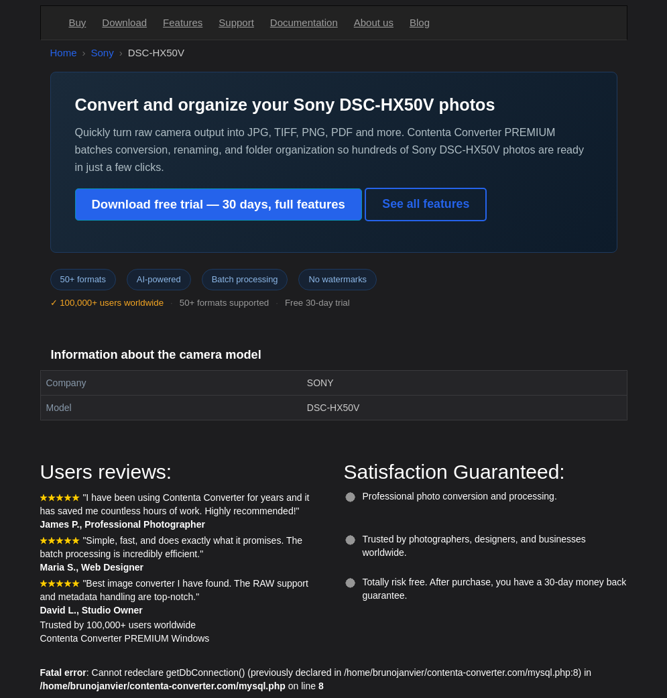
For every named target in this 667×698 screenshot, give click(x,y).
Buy (77, 22)
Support (236, 22)
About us (373, 22)
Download (124, 22)
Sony (102, 52)
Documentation (304, 22)
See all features (425, 204)
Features (182, 22)
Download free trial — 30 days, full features (218, 204)
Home (63, 52)
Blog (420, 22)
